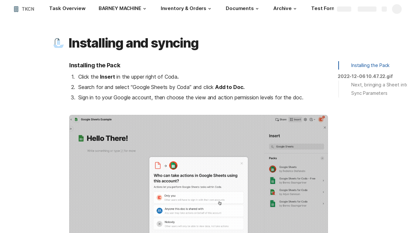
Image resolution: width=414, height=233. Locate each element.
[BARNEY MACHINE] (123, 9)
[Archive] (286, 9)
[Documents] (243, 9)
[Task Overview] (67, 9)
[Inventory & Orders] (186, 9)
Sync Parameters (369, 93)
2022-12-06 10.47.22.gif (365, 76)
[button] (144, 9)
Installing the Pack (370, 65)
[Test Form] (324, 9)
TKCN (28, 9)
